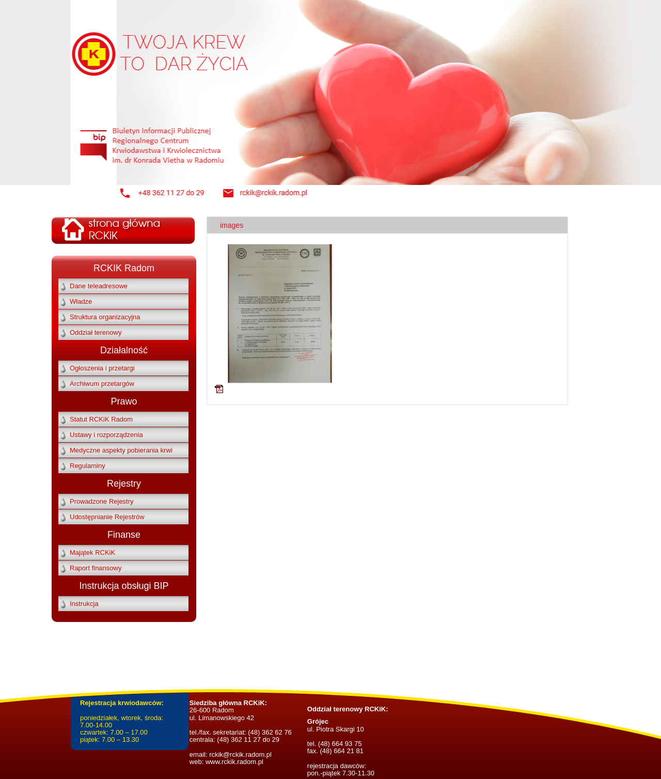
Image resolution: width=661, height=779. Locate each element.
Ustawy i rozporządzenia (106, 435)
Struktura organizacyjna (105, 317)
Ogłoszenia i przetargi (102, 368)
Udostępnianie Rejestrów (107, 517)
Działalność (124, 350)
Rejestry (124, 483)
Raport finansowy (95, 568)
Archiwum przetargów (102, 383)
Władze (81, 301)
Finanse (123, 534)
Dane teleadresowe (99, 286)
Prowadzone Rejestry (102, 501)
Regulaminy (87, 466)
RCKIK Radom (123, 268)
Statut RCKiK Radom (101, 419)
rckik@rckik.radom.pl (240, 754)
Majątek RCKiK (92, 552)
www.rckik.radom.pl (234, 762)
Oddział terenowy (95, 332)
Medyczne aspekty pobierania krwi (121, 450)
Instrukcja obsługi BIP (123, 586)
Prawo (124, 401)
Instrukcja (84, 603)
